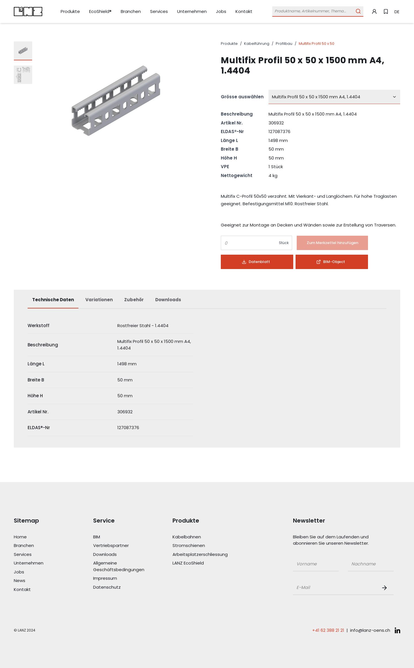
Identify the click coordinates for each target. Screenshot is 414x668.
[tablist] (207, 303)
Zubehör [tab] (134, 300)
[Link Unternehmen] (192, 11)
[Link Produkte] (70, 11)
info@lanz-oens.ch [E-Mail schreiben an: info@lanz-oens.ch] (370, 630)
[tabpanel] (207, 377)
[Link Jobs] (221, 11)
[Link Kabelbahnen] (198, 537)
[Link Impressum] (119, 578)
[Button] (332, 243)
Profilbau (284, 43)
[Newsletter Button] (385, 587)
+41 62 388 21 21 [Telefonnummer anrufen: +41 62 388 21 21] (328, 630)
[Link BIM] (119, 537)
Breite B (229, 149)
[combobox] (334, 97)
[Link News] (40, 580)
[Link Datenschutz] (119, 587)
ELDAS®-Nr (232, 131)
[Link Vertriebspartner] (119, 545)
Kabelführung (256, 43)
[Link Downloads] (119, 554)
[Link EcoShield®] (100, 11)
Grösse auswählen (242, 97)
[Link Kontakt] (243, 11)
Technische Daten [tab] (53, 300)
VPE (225, 167)
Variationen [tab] (99, 300)
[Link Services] (159, 11)
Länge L (229, 140)
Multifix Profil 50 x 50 (316, 43)
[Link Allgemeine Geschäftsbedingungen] (119, 566)
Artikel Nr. (232, 123)
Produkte (229, 43)
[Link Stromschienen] (198, 545)
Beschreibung (237, 114)
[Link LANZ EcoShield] (198, 563)
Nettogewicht (236, 175)
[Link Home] (40, 537)
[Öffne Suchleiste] (317, 11)
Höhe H (229, 158)
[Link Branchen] (131, 11)
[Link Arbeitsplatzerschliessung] (198, 554)
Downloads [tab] (168, 300)
